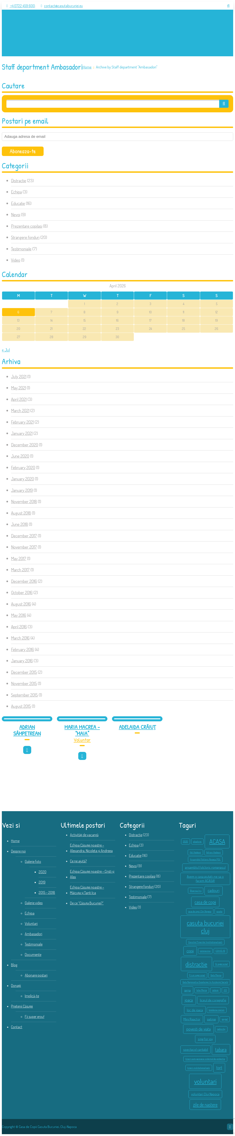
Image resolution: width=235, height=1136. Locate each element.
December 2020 (24, 445)
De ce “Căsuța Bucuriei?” (87, 903)
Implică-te (32, 996)
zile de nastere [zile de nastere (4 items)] (205, 1105)
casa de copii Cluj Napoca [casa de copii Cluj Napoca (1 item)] (199, 911)
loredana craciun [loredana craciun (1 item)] (216, 1009)
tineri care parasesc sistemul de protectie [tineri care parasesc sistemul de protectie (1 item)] (205, 1058)
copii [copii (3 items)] (190, 950)
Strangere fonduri (25, 237)
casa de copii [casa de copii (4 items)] (205, 902)
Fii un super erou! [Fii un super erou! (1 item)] (197, 975)
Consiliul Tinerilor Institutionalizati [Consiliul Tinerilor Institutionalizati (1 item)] (205, 942)
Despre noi (18, 851)
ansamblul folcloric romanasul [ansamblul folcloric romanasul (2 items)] (205, 867)
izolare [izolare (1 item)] (215, 990)
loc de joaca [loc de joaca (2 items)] (195, 1010)
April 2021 (19, 399)
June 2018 (19, 524)
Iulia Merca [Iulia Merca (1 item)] (201, 990)
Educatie (18, 203)
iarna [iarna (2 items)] (187, 990)
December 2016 (24, 581)
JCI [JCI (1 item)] (225, 990)
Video (15, 260)
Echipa (16, 192)
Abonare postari (36, 975)
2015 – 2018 (47, 892)
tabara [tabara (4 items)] (221, 1049)
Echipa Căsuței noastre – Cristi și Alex (92, 874)
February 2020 (23, 467)
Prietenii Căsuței (22, 1006)
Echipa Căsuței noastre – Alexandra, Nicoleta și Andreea (91, 848)
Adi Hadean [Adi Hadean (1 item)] (195, 852)
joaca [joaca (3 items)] (189, 1000)
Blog (14, 965)
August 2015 (21, 706)
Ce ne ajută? (78, 861)
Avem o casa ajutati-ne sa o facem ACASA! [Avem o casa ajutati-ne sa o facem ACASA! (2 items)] (205, 878)
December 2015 (24, 672)
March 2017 (20, 569)
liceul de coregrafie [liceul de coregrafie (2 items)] (213, 1000)
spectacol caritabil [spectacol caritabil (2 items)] (195, 1049)
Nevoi (15, 214)
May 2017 (18, 558)
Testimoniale (21, 249)
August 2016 (21, 604)
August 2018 (21, 513)
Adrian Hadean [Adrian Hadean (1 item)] (213, 852)
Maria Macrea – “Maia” (82, 730)
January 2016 (22, 660)
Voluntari (31, 923)
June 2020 (20, 456)
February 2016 (22, 649)
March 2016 (20, 638)
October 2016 (22, 592)
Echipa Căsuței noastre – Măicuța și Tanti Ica (87, 890)
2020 (42, 872)
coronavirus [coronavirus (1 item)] (205, 950)
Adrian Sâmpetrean (27, 730)
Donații (16, 985)
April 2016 (19, 626)
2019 (42, 882)
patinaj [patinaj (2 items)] (211, 1019)
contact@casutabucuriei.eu (59, 5)
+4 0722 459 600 (18, 5)
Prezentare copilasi (26, 226)
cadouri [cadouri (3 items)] (213, 890)
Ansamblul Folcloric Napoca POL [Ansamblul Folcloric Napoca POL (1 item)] (205, 859)
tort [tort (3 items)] (219, 1067)
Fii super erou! (34, 1016)
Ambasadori (33, 934)
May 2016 (18, 615)
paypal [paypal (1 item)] (225, 1019)
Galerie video (34, 903)
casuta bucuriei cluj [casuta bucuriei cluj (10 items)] (205, 927)
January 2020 (22, 479)
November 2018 (24, 501)
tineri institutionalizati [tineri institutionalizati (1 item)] (198, 1067)
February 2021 (22, 422)
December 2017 (24, 535)
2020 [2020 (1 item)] (185, 841)
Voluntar (82, 740)
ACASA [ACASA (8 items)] (217, 841)
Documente (33, 954)
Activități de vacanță (84, 835)
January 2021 (22, 433)
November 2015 (24, 683)
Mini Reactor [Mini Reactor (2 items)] (191, 1019)
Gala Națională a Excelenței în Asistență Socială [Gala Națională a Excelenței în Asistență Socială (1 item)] (205, 982)
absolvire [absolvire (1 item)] (197, 841)
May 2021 (18, 388)
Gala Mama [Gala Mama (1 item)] (215, 975)
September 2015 (24, 695)
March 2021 (20, 410)
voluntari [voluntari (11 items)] (205, 1081)
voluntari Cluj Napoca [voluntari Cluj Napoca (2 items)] (205, 1094)
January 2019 (22, 490)
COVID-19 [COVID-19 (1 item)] (220, 950)
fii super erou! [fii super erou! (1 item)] (221, 964)
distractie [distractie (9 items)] (196, 964)
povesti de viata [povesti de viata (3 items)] (198, 1028)
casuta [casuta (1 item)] (219, 911)
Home (87, 67)
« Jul (6, 350)
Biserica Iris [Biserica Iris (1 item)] (195, 890)
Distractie (18, 180)
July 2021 (18, 376)
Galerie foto (33, 861)
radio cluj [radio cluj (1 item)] (221, 1029)
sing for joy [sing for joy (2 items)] (205, 1039)
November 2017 (24, 547)
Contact (16, 1027)
